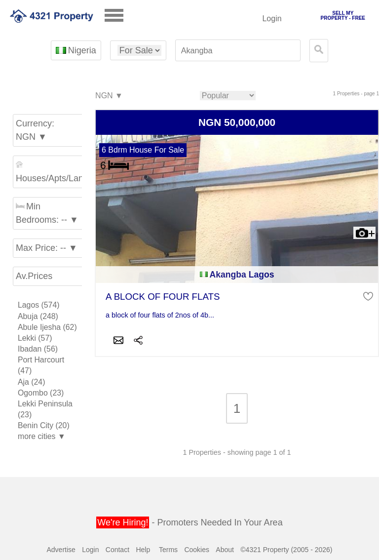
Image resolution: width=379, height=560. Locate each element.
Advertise (60, 550)
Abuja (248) (38, 316)
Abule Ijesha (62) (47, 327)
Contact (117, 550)
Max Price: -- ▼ (46, 248)
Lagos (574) (38, 305)
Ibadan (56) (38, 349)
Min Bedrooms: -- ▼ (47, 213)
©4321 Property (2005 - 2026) (286, 550)
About (225, 550)
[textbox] (238, 50)
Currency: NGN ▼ (35, 130)
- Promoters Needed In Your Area (189, 522)
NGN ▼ (108, 96)
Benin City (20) (44, 425)
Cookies (196, 550)
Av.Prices (34, 276)
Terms (168, 550)
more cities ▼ (42, 436)
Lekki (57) (35, 338)
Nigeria (76, 50)
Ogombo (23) (41, 393)
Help (143, 550)
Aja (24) (31, 382)
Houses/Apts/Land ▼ (50, 172)
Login (271, 18)
